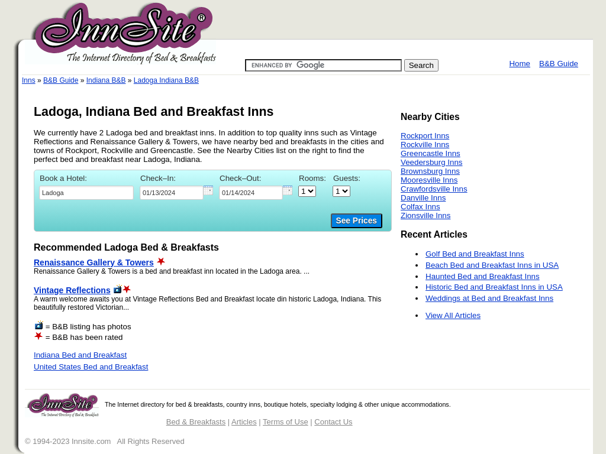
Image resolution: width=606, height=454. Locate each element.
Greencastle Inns (430, 153)
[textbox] (86, 193)
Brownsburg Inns (430, 171)
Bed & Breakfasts (195, 421)
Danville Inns (423, 197)
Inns (29, 80)
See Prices (356, 220)
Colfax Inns (420, 206)
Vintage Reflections (72, 290)
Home (519, 63)
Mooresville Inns (429, 180)
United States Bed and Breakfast (91, 366)
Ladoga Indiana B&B (166, 80)
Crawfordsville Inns (434, 188)
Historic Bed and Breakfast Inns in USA (494, 287)
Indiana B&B (106, 80)
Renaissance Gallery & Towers (94, 262)
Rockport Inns (425, 135)
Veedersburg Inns (431, 162)
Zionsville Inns (425, 215)
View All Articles (453, 315)
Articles (244, 421)
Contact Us (333, 421)
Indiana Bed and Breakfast (80, 355)
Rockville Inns (425, 144)
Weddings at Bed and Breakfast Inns (489, 298)
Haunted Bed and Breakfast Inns (483, 276)
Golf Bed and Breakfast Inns (475, 253)
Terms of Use (285, 421)
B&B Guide (558, 63)
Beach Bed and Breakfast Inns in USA (492, 265)
